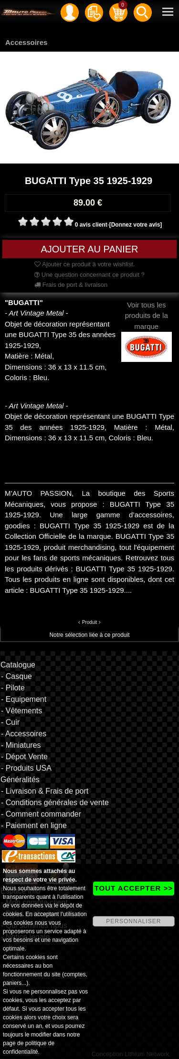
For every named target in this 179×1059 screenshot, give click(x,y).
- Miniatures (21, 745)
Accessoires (26, 42)
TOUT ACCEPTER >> (134, 888)
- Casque (16, 676)
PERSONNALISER (133, 921)
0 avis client (91, 224)
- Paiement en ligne (34, 825)
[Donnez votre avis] (135, 224)
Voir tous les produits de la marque (146, 325)
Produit (89, 622)
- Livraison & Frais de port (44, 791)
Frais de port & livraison (70, 284)
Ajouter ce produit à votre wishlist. (84, 264)
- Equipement (23, 699)
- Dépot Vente (24, 757)
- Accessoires (23, 734)
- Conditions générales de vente (55, 802)
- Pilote (13, 688)
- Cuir (10, 722)
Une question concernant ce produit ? (89, 274)
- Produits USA (26, 768)
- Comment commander (41, 814)
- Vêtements (21, 711)
